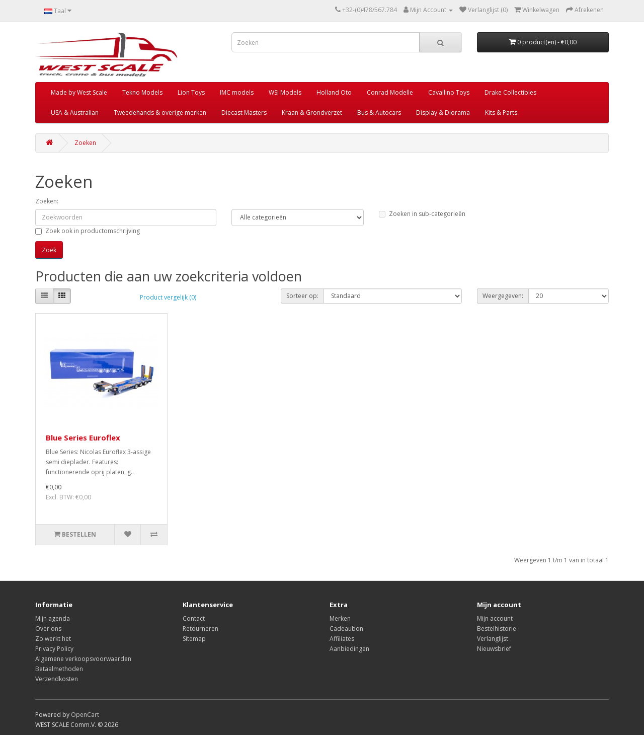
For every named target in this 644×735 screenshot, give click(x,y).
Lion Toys (191, 92)
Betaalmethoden (59, 669)
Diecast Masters (244, 112)
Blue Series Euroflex (83, 437)
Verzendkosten (56, 679)
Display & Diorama (443, 112)
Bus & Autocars (379, 112)
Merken (340, 618)
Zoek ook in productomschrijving (87, 231)
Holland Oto (334, 92)
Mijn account (495, 618)
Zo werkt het (53, 638)
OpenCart (85, 714)
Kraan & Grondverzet (312, 112)
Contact (194, 618)
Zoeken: (46, 201)
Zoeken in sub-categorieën (422, 213)
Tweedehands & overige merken (160, 112)
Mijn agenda (52, 618)
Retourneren (200, 628)
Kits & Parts (501, 112)
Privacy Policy (54, 648)
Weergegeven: (502, 295)
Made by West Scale (79, 92)
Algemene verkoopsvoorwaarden (83, 658)
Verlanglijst (492, 638)
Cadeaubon (346, 628)
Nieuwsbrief (494, 648)
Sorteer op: (302, 295)
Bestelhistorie (496, 628)
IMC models (237, 92)
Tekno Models (142, 92)
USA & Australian (75, 112)
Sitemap (194, 638)
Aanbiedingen (349, 648)
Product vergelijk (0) (168, 297)
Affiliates (342, 638)
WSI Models (285, 92)
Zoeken (85, 142)
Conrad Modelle (390, 92)
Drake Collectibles (510, 92)
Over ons (48, 628)
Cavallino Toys (448, 92)
